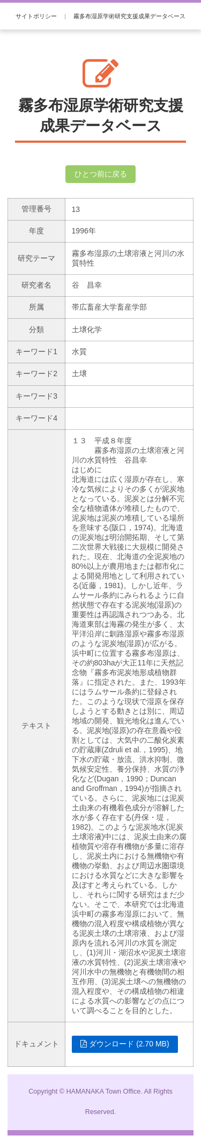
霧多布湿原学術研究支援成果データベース (129, 16)
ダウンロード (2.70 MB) (124, 1043)
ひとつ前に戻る (101, 174)
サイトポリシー (36, 16)
